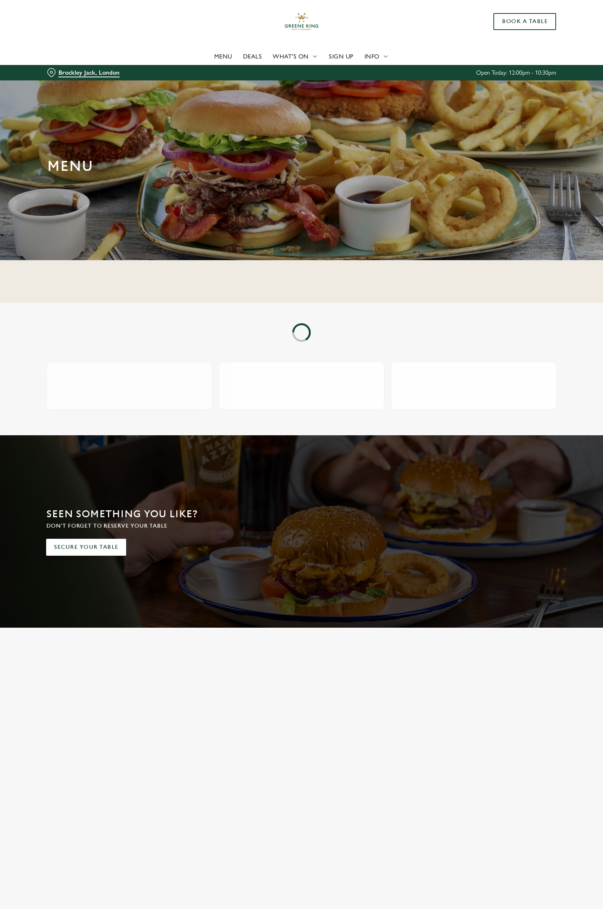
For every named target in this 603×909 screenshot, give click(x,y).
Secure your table (86, 547)
